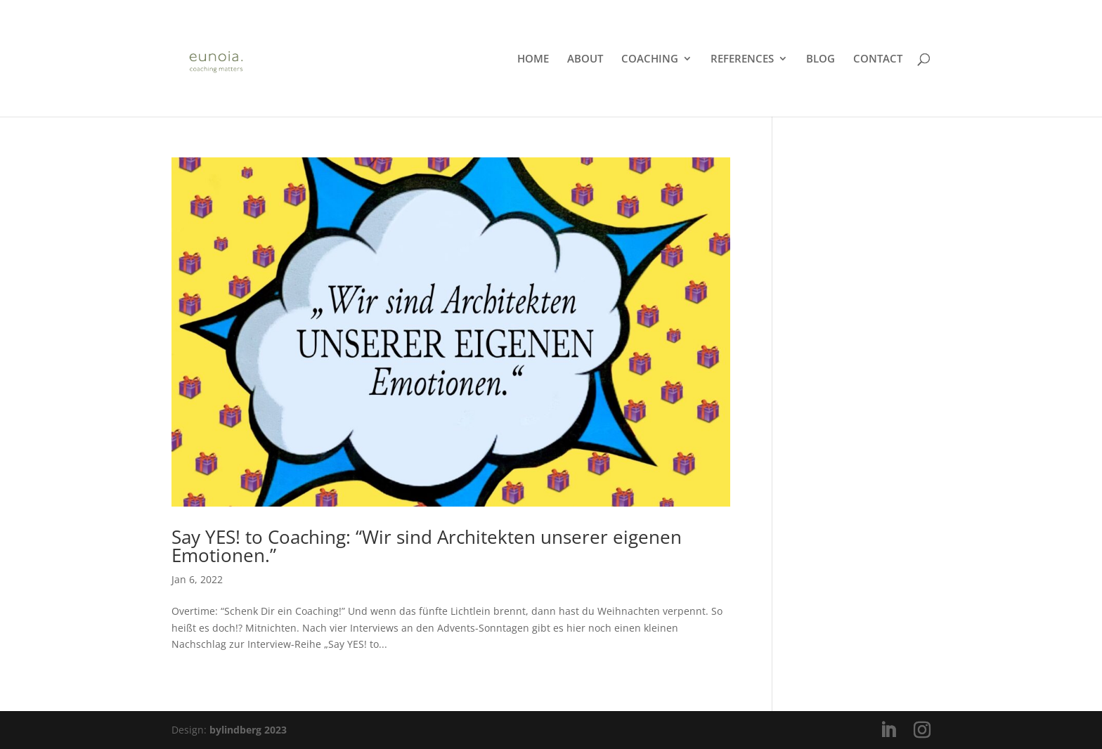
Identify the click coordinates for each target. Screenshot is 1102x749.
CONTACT (877, 59)
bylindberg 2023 (248, 729)
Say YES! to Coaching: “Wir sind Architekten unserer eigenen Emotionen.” (426, 546)
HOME (533, 59)
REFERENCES (742, 59)
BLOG (820, 59)
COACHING (649, 59)
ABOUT (585, 59)
